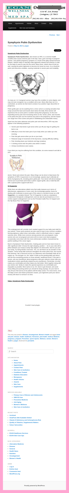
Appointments (19, 23)
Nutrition (12, 453)
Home (10, 23)
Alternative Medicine (16, 444)
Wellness (43, 339)
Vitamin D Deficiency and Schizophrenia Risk (25, 420)
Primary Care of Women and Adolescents (28, 395)
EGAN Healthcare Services (18, 433)
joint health (43, 337)
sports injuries (34, 339)
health (22, 337)
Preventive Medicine (21, 400)
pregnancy (11, 339)
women (48, 339)
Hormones (35, 337)
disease (16, 337)
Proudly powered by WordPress (34, 485)
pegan (27, 46)
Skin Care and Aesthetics (27, 28)
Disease (25, 334)
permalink (31, 341)
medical (50, 337)
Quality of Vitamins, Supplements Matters (23, 422)
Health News (13, 451)
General (12, 449)
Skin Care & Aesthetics (22, 370)
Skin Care (17, 384)
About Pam (18, 363)
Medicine (56, 337)
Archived (12, 415)
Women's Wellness (20, 404)
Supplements (12, 28)
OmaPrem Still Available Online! (20, 418)
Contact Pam (18, 367)
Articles (29, 23)
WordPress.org (14, 474)
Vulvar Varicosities (15, 425)
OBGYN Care (18, 397)
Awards (16, 382)
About (36, 23)
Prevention (25, 339)
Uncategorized (33, 334)
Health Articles (19, 379)
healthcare (28, 337)
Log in (11, 467)
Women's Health (44, 334)
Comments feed (15, 471)
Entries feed (13, 469)
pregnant (18, 339)
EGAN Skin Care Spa (16, 435)
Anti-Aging (17, 402)
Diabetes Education (20, 375)
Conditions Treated (20, 372)
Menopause (18, 377)
